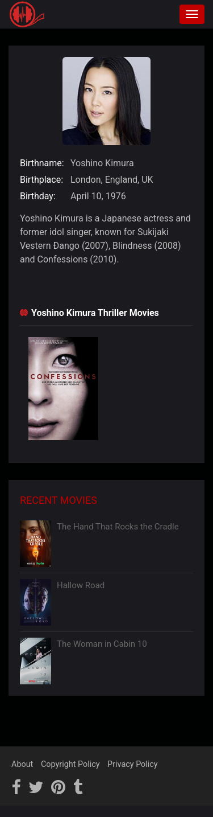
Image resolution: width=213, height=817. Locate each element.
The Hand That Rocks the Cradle (118, 527)
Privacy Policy (132, 764)
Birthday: (38, 196)
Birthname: (42, 163)
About (22, 764)
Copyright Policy (70, 764)
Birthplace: (41, 179)
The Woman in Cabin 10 (102, 644)
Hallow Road (81, 585)
